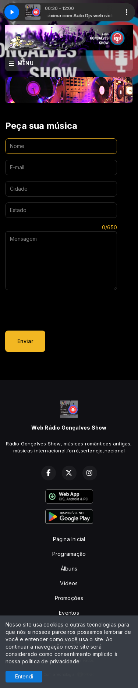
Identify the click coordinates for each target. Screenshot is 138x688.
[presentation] (61, 310)
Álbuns (69, 568)
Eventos (69, 613)
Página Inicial (69, 539)
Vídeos (69, 583)
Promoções (69, 598)
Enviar (25, 341)
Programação (69, 554)
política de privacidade (50, 661)
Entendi (24, 676)
